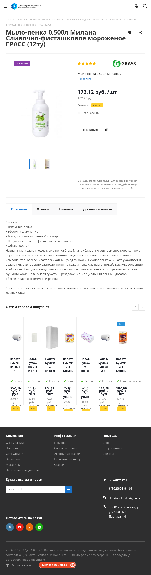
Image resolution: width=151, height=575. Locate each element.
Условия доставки (67, 454)
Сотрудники (14, 454)
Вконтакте (10, 527)
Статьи (59, 465)
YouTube (20, 527)
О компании (15, 443)
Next (142, 307)
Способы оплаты (66, 448)
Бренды (108, 454)
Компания (14, 436)
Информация (65, 436)
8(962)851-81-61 (120, 488)
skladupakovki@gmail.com (127, 498)
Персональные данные (23, 470)
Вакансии (13, 459)
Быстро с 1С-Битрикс (54, 565)
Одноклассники (29, 527)
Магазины (13, 465)
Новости (12, 448)
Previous (135, 307)
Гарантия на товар (67, 459)
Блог (106, 443)
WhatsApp (39, 527)
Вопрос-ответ (112, 448)
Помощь (60, 443)
